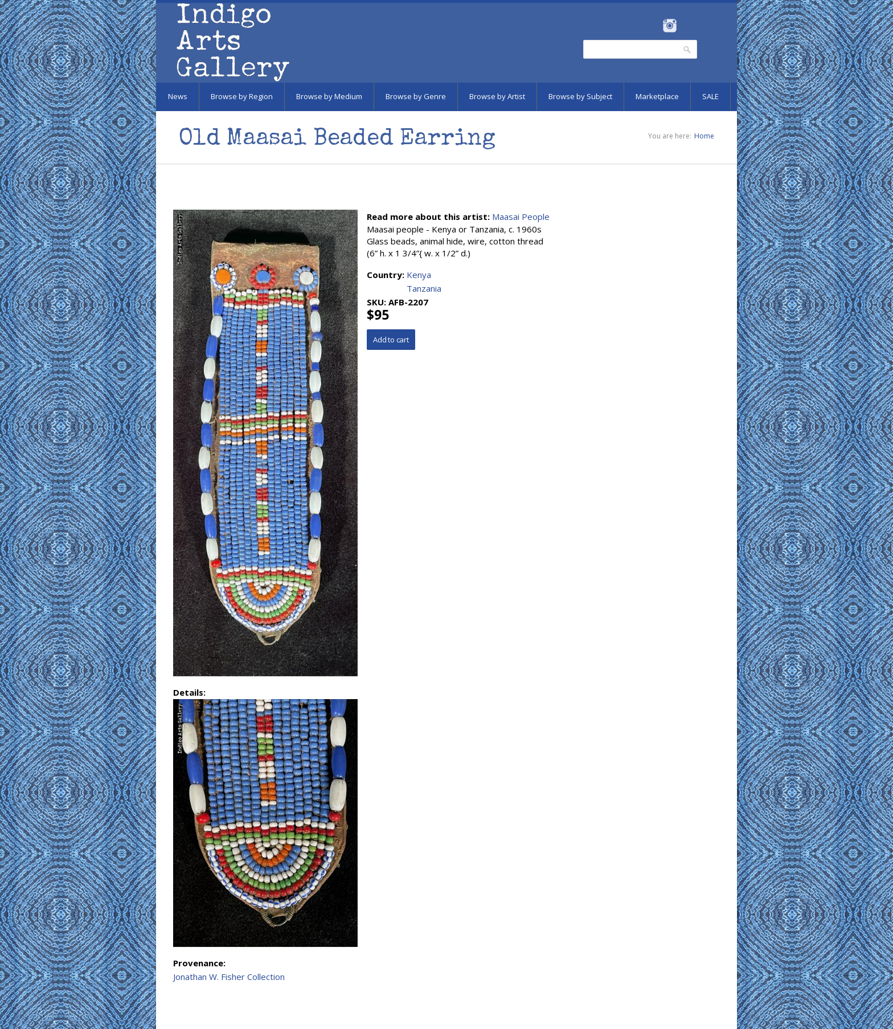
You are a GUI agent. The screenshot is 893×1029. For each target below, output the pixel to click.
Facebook (654, 25)
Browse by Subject (580, 96)
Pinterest (687, 25)
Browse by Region (242, 96)
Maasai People (521, 216)
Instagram (669, 25)
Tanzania (424, 288)
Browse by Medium (329, 96)
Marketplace (657, 96)
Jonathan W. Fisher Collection (229, 976)
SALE (710, 96)
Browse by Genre (416, 96)
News (177, 96)
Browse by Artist (497, 96)
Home (704, 136)
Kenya (419, 274)
